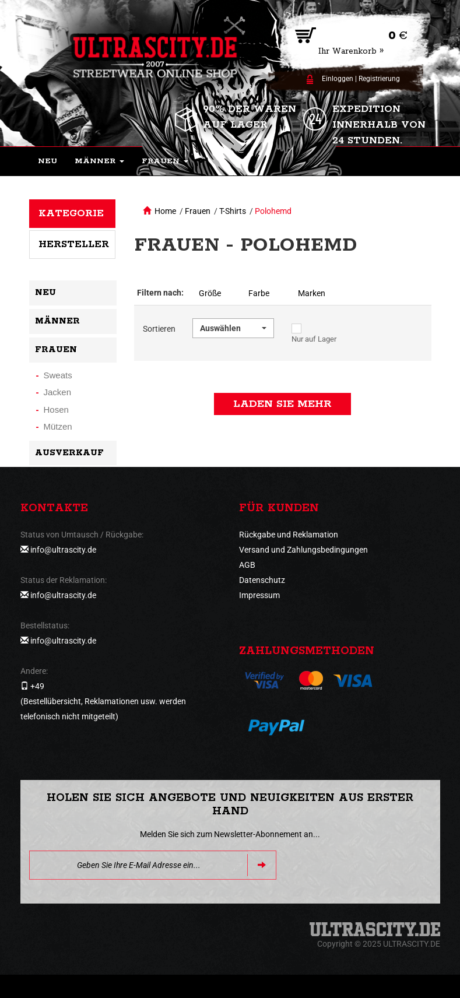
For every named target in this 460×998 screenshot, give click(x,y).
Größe (210, 293)
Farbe (258, 293)
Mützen (58, 426)
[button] (99, 161)
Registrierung (379, 79)
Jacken (58, 392)
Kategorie (71, 213)
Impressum (259, 595)
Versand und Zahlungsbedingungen (303, 549)
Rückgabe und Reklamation (288, 534)
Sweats (58, 375)
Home (165, 211)
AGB (247, 565)
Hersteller (73, 244)
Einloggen (337, 79)
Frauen (197, 211)
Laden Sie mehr (282, 404)
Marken (311, 293)
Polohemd (273, 211)
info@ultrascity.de (63, 549)
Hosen (56, 409)
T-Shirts (232, 211)
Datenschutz (262, 580)
